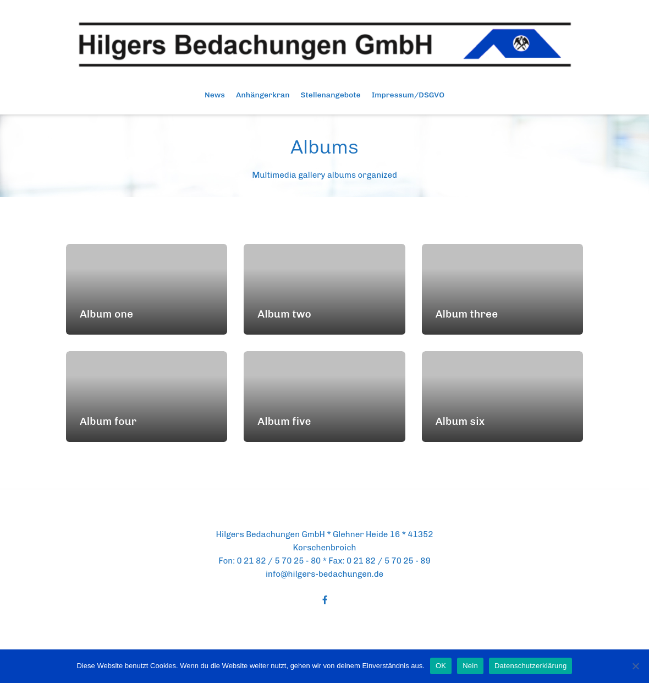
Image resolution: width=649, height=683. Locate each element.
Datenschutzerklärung (530, 666)
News (215, 95)
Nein (470, 666)
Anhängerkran (263, 95)
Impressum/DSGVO (408, 95)
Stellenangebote (331, 95)
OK (441, 666)
